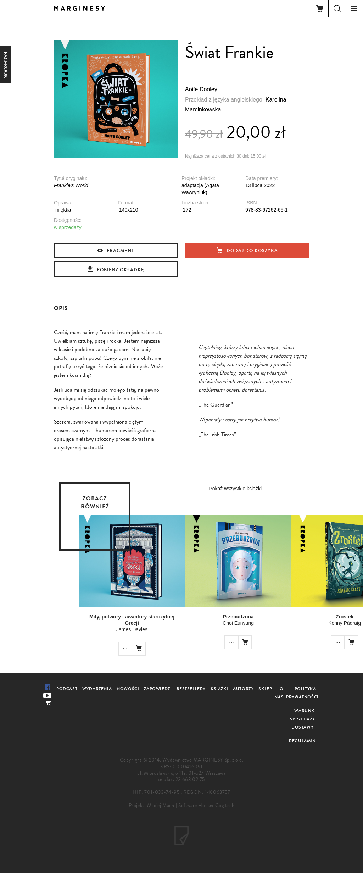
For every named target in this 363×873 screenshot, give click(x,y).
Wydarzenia (97, 689)
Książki (219, 689)
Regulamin (302, 740)
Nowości (128, 689)
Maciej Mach (160, 805)
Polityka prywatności (302, 693)
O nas (279, 693)
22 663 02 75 (190, 779)
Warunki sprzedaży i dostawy (304, 719)
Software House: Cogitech (206, 805)
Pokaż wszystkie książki (235, 488)
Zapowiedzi (158, 689)
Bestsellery (191, 689)
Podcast (66, 689)
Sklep (265, 689)
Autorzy (243, 689)
